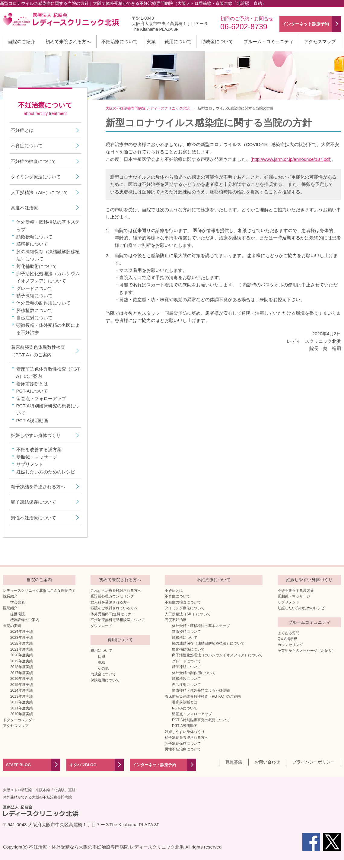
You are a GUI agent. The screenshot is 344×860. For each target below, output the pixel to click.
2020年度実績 (21, 655)
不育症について (27, 145)
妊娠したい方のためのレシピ (45, 471)
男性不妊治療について (33, 517)
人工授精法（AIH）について (39, 192)
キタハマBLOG (83, 765)
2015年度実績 (21, 685)
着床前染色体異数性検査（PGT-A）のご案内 (48, 372)
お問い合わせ (267, 762)
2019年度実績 (21, 661)
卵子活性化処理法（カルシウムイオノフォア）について (48, 277)
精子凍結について (34, 295)
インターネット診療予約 (154, 765)
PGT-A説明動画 (32, 420)
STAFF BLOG (18, 765)
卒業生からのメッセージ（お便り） (307, 650)
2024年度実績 (21, 631)
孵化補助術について (36, 266)
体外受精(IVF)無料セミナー (113, 614)
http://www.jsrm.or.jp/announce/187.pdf (291, 159)
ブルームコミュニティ (309, 622)
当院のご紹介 (21, 41)
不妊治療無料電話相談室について (118, 620)
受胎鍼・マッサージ (36, 457)
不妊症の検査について (33, 161)
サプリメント (29, 464)
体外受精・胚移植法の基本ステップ (48, 225)
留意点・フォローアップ (41, 398)
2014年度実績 (21, 690)
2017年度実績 (21, 673)
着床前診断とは (32, 383)
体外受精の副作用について (43, 302)
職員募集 (233, 762)
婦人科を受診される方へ (110, 602)
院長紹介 (10, 596)
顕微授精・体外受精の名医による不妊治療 (48, 329)
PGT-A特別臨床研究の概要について (48, 409)
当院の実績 (12, 626)
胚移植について (32, 244)
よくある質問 (288, 633)
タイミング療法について (36, 176)
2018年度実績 (21, 667)
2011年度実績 (21, 708)
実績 (151, 41)
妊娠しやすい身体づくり (36, 435)
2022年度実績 (21, 643)
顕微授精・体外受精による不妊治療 (201, 690)
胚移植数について (34, 310)
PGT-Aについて (32, 390)
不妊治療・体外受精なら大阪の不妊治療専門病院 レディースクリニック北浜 (106, 846)
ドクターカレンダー (19, 720)
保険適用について (105, 680)
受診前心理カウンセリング (112, 596)
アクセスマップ (320, 41)
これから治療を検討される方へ (116, 590)
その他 (103, 668)
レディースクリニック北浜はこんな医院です (39, 590)
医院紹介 (10, 608)
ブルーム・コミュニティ (268, 41)
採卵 (101, 657)
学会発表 (17, 602)
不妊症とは (22, 130)
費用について (178, 41)
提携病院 (17, 614)
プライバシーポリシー (313, 762)
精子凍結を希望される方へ (38, 486)
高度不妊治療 (24, 207)
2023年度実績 (21, 637)
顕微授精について (34, 236)
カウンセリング (290, 645)
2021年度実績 (21, 649)
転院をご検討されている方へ (114, 608)
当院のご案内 (39, 579)
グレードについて (34, 288)
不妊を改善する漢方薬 (39, 449)
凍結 (101, 662)
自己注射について (34, 317)
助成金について (217, 41)
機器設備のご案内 (24, 620)
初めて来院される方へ (68, 41)
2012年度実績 (21, 702)
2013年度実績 (21, 696)
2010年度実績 (21, 714)
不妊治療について (119, 41)
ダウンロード (101, 626)
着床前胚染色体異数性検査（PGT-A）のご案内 (38, 351)
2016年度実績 (21, 679)
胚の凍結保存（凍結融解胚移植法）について (48, 255)
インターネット (305, 23)
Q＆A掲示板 (287, 639)
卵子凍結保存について (33, 502)
